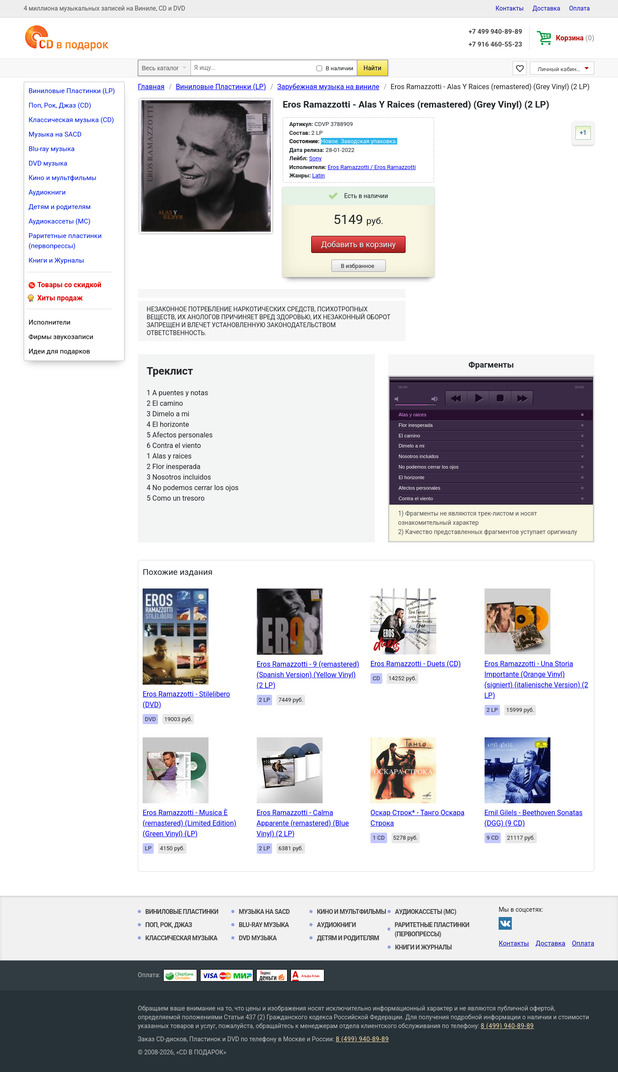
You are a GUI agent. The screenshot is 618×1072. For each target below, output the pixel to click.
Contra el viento (416, 498)
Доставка (546, 8)
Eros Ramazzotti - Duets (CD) (415, 664)
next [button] (522, 398)
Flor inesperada (416, 425)
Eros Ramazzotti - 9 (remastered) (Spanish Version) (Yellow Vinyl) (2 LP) (308, 674)
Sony (315, 158)
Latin (318, 175)
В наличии (339, 68)
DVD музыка (48, 163)
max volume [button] (434, 399)
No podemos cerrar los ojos (429, 466)
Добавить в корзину (358, 244)
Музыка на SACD (55, 134)
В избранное (357, 266)
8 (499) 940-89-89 (507, 1025)
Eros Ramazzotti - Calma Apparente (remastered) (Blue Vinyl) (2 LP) (303, 823)
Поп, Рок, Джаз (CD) (60, 105)
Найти (372, 68)
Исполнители (50, 322)
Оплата (579, 8)
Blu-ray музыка (52, 149)
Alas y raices (412, 414)
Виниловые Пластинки (181, 911)
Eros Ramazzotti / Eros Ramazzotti (371, 167)
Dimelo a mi (411, 445)
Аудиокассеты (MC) (59, 221)
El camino (409, 435)
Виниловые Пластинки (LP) (72, 91)
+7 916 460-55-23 (495, 44)
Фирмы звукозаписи (61, 337)
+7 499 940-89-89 (495, 32)
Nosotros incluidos (418, 456)
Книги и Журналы (56, 260)
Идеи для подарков (59, 351)
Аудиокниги (47, 192)
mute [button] (398, 399)
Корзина (575, 38)
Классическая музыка (181, 938)
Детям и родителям (60, 207)
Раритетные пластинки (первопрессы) (65, 241)
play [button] (491, 318)
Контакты (510, 8)
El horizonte (411, 477)
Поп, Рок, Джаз (168, 924)
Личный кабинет (560, 69)
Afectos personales (419, 488)
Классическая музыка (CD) (71, 120)
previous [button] (456, 398)
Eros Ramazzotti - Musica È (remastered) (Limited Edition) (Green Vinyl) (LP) (189, 823)
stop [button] (500, 398)
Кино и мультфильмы (63, 178)
